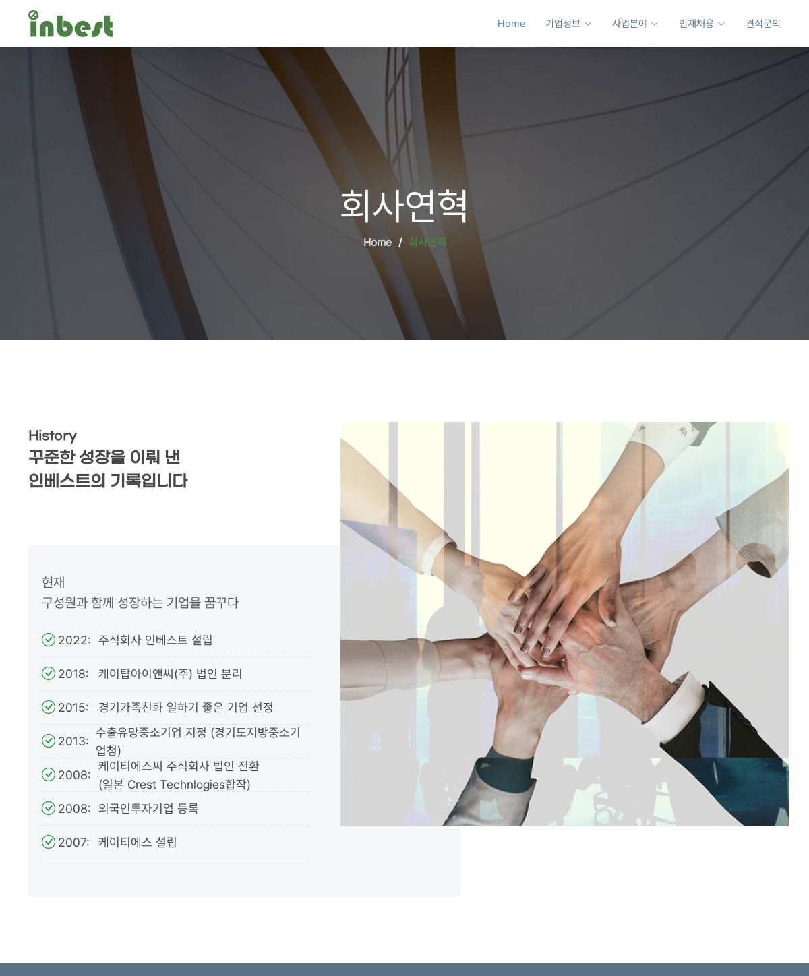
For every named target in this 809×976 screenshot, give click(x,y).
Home (511, 24)
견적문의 (763, 24)
